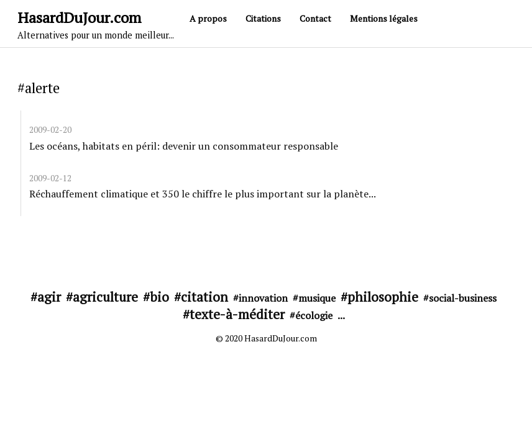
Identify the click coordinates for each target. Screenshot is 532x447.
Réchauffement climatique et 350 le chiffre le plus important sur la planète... (202, 194)
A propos (208, 18)
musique (317, 298)
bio (159, 296)
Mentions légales (384, 18)
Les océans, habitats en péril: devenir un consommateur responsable (183, 146)
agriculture (105, 296)
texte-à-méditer (237, 314)
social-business (463, 298)
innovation (263, 298)
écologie (313, 315)
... (341, 315)
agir (49, 296)
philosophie (382, 296)
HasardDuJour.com (95, 24)
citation (204, 296)
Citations (263, 18)
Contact (315, 18)
